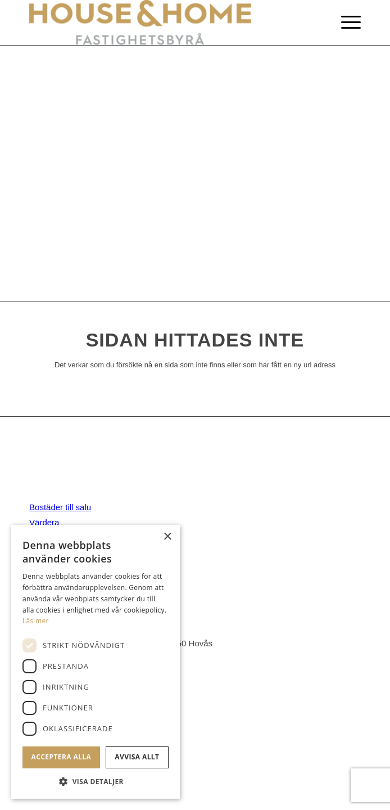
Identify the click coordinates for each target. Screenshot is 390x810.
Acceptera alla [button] (61, 757)
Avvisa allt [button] (137, 757)
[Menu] (345, 22)
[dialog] (95, 662)
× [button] (167, 537)
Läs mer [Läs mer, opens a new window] (35, 621)
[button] (95, 782)
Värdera (44, 522)
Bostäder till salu (60, 507)
